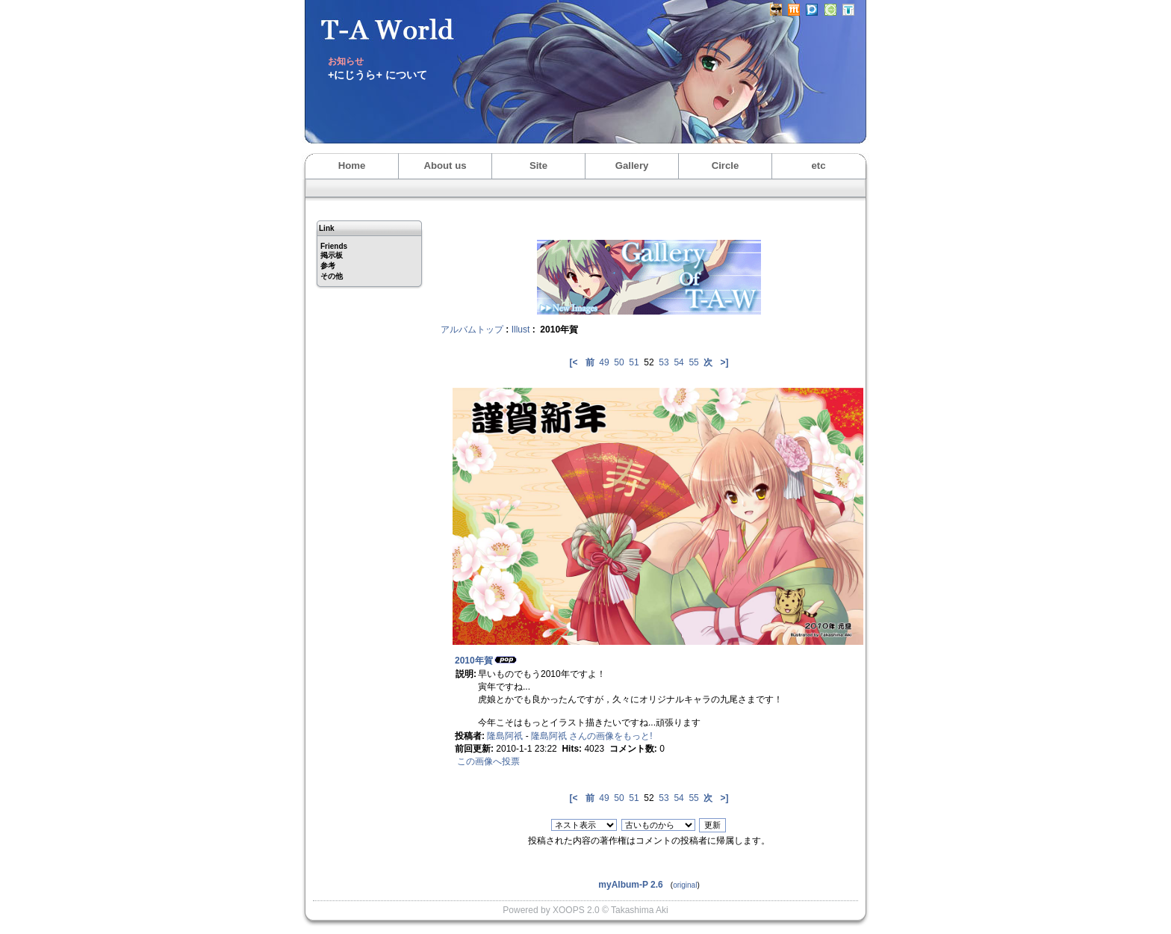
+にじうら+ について (377, 75)
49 (604, 362)
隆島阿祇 (505, 736)
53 (663, 362)
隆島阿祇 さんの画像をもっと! (592, 736)
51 (634, 362)
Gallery (632, 165)
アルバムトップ (472, 329)
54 (678, 362)
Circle (725, 165)
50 (619, 362)
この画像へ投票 (488, 761)
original (685, 885)
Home (352, 165)
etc (818, 165)
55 (693, 362)
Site (538, 165)
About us (444, 165)
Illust (521, 329)
